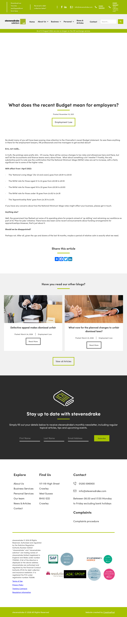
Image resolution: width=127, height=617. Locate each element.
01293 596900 (87, 483)
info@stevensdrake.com (92, 491)
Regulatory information (21, 592)
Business (55, 21)
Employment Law (63, 122)
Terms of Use (17, 581)
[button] (44, 21)
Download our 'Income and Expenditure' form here (17, 7)
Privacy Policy (17, 585)
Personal (68, 21)
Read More (33, 341)
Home (32, 21)
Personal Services (24, 493)
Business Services (23, 488)
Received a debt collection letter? (40, 6)
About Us (42, 21)
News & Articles (80, 21)
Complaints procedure (86, 521)
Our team (19, 498)
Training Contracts (19, 588)
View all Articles (63, 361)
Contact (93, 21)
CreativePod (109, 612)
